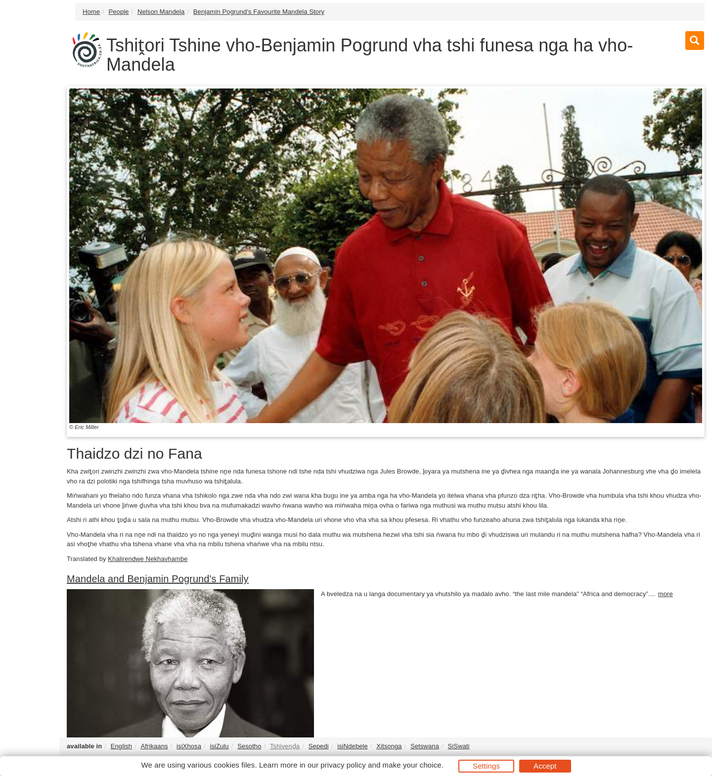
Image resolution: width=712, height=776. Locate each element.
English (121, 746)
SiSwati (458, 746)
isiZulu (219, 746)
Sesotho (249, 746)
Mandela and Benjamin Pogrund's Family (158, 578)
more (665, 594)
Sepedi (319, 746)
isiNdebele (352, 746)
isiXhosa (189, 746)
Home (91, 11)
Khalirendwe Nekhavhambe (147, 558)
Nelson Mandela (160, 11)
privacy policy (342, 765)
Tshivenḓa (285, 746)
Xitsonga (388, 746)
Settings (486, 766)
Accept (545, 766)
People (119, 11)
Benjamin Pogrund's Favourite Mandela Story (258, 11)
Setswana (424, 746)
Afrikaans (154, 746)
